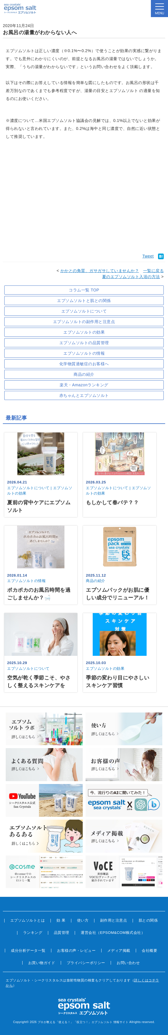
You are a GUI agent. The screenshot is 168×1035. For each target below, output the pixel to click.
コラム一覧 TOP (84, 290)
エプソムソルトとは (27, 920)
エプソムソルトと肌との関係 (84, 300)
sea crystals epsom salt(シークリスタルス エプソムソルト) (20, 8)
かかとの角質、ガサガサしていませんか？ (99, 270)
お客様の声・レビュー (76, 950)
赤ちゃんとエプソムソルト (84, 395)
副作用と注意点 (113, 920)
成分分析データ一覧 (28, 950)
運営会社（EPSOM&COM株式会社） (113, 932)
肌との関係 (148, 920)
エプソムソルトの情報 (84, 353)
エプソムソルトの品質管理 (84, 342)
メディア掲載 (118, 950)
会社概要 (149, 950)
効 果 (60, 920)
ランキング (32, 932)
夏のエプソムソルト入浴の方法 (131, 276)
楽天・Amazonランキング (84, 385)
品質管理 (61, 932)
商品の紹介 (84, 374)
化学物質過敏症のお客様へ (84, 364)
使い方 (83, 920)
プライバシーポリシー (86, 963)
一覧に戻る (153, 270)
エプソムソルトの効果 (84, 332)
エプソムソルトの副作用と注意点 (84, 321)
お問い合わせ (128, 963)
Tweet (148, 256)
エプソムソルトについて (84, 311)
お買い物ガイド (41, 963)
